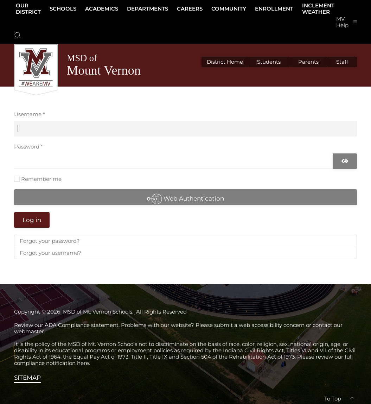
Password (28, 146)
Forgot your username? (50, 253)
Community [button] (228, 8)
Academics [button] (101, 8)
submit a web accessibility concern (259, 325)
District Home (225, 61)
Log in (32, 219)
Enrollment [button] (274, 8)
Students (269, 61)
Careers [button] (190, 8)
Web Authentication (185, 198)
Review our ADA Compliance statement (66, 325)
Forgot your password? (50, 241)
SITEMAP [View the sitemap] (27, 377)
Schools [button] (63, 8)
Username (29, 114)
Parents (308, 61)
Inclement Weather (318, 8)
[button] (17, 35)
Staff (342, 61)
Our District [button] (28, 8)
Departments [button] (147, 8)
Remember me (41, 179)
